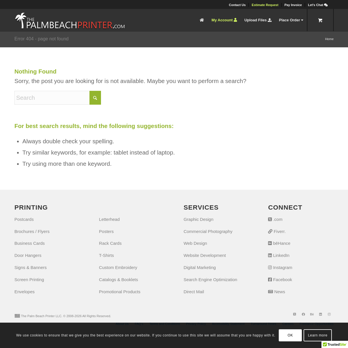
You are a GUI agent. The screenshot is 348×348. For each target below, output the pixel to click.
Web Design (195, 243)
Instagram (280, 267)
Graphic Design (198, 219)
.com (275, 219)
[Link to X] (294, 314)
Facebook (280, 279)
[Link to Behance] (312, 314)
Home (329, 39)
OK (290, 335)
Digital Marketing (200, 267)
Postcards (24, 219)
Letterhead (109, 219)
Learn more (317, 335)
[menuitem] (237, 5)
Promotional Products (119, 291)
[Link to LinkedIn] (320, 314)
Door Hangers (27, 255)
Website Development (205, 255)
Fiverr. (277, 231)
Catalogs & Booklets (118, 279)
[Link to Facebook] (303, 314)
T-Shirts (106, 255)
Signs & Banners (30, 267)
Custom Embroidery (118, 267)
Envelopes (24, 291)
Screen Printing (29, 279)
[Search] (57, 98)
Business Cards (29, 243)
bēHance (279, 243)
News (276, 291)
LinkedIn (278, 255)
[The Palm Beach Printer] (69, 20)
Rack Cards (110, 243)
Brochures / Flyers (32, 231)
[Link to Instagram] (329, 314)
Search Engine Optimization (210, 279)
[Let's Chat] (318, 5)
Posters (106, 231)
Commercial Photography (208, 231)
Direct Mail (194, 291)
